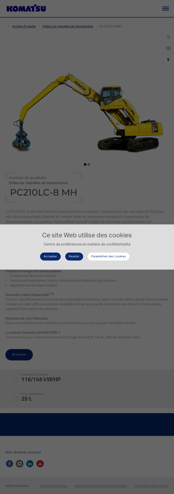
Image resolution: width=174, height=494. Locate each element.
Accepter (50, 256)
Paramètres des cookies (108, 256)
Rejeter (74, 256)
